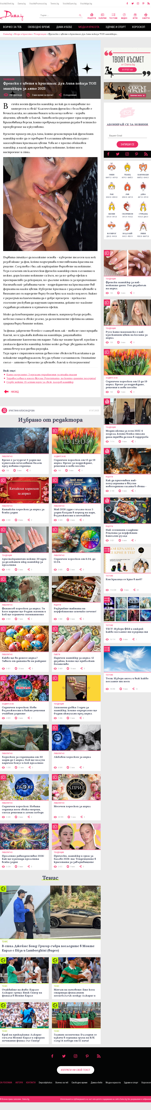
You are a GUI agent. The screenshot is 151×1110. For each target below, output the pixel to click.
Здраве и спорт (116, 27)
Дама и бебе (64, 27)
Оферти (146, 15)
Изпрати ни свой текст (75, 1077)
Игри (135, 15)
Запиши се (127, 147)
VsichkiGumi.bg (69, 3)
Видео (124, 15)
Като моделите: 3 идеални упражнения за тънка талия (41, 377)
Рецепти (91, 15)
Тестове (113, 15)
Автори (19, 1090)
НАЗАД (11, 394)
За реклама (6, 1090)
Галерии (102, 15)
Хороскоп (138, 27)
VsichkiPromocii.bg (38, 3)
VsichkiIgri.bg (86, 3)
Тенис (50, 885)
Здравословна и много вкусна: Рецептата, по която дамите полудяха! (51, 381)
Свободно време (39, 27)
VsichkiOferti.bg (7, 3)
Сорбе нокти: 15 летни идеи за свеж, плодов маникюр (39, 385)
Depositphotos (45, 1090)
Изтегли (127, 72)
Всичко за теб (12, 27)
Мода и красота (88, 27)
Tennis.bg (54, 3)
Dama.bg (22, 3)
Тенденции (40, 34)
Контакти (31, 1090)
